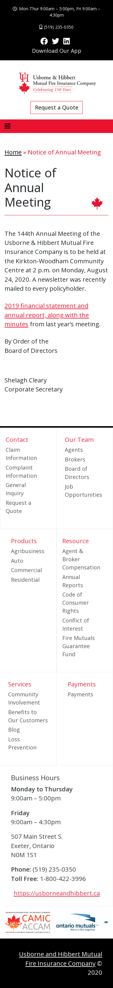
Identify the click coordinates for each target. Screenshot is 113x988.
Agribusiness (38, 551)
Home (13, 152)
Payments (91, 694)
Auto (28, 560)
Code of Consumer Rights (64, 602)
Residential (36, 579)
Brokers (75, 459)
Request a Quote (56, 107)
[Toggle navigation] (7, 126)
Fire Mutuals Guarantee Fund (67, 646)
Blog (14, 729)
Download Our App (56, 50)
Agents (74, 449)
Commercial (37, 570)
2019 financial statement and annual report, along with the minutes (47, 314)
